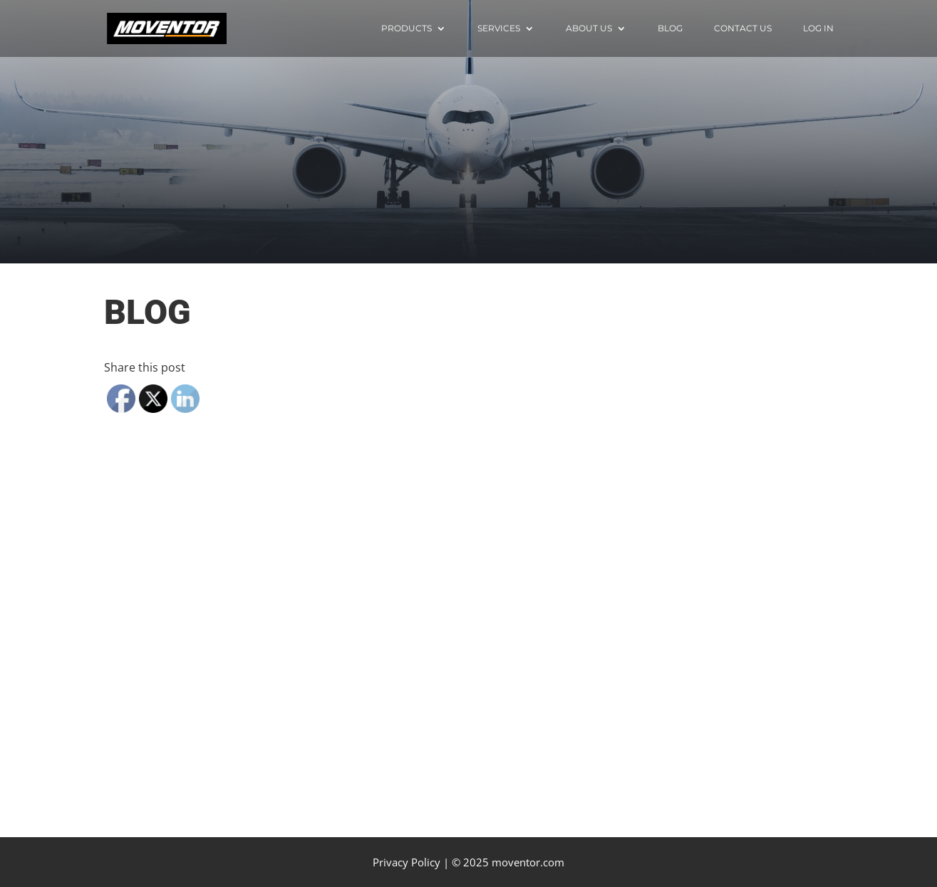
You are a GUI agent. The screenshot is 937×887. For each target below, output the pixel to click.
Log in (818, 28)
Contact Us (743, 28)
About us (589, 28)
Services (498, 28)
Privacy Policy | (411, 862)
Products (406, 28)
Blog (670, 28)
